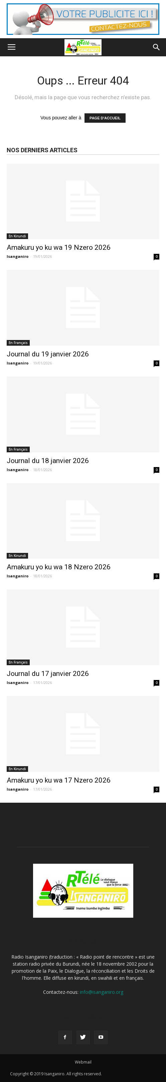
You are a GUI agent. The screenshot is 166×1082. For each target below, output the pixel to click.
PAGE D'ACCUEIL (105, 118)
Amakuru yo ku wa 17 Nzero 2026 (59, 780)
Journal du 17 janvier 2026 (48, 674)
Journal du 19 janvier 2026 (48, 354)
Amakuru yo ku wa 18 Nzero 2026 (59, 567)
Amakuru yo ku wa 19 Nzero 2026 (59, 247)
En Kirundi (17, 236)
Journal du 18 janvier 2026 (48, 461)
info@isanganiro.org (101, 992)
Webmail (83, 1062)
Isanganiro (17, 256)
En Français (18, 342)
